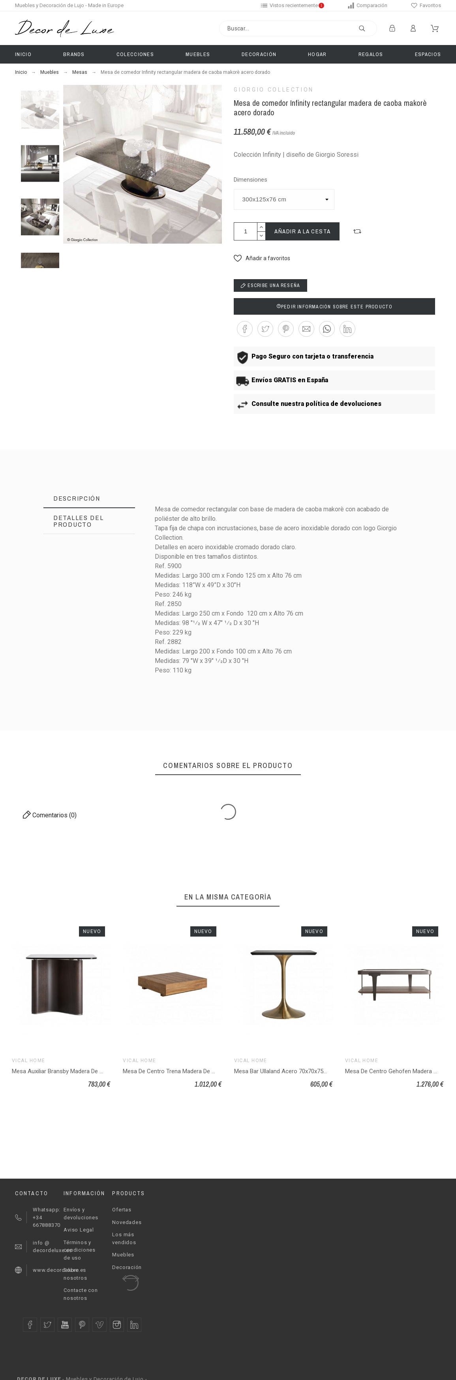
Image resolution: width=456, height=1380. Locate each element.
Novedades (126, 1222)
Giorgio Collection (274, 89)
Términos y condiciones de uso (80, 1250)
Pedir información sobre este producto (334, 307)
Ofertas (121, 1210)
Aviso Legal (79, 1230)
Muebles (123, 1255)
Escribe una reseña (270, 285)
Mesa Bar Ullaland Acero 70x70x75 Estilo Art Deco (299, 1071)
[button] (357, 231)
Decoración (127, 1267)
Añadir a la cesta (302, 231)
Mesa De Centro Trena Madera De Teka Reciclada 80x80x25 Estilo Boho (215, 1071)
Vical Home (28, 1060)
